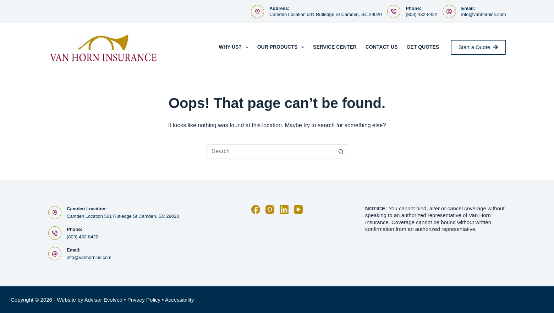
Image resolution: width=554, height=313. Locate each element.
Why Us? (235, 47)
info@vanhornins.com (483, 14)
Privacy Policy (143, 300)
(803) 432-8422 (421, 14)
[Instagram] (269, 209)
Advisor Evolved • (105, 300)
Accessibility (179, 300)
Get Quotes (422, 47)
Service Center (335, 47)
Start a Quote (478, 47)
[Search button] (341, 151)
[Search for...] (270, 151)
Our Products (282, 47)
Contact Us (382, 47)
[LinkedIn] (284, 209)
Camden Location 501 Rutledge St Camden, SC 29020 (325, 14)
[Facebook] (255, 209)
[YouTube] (298, 209)
